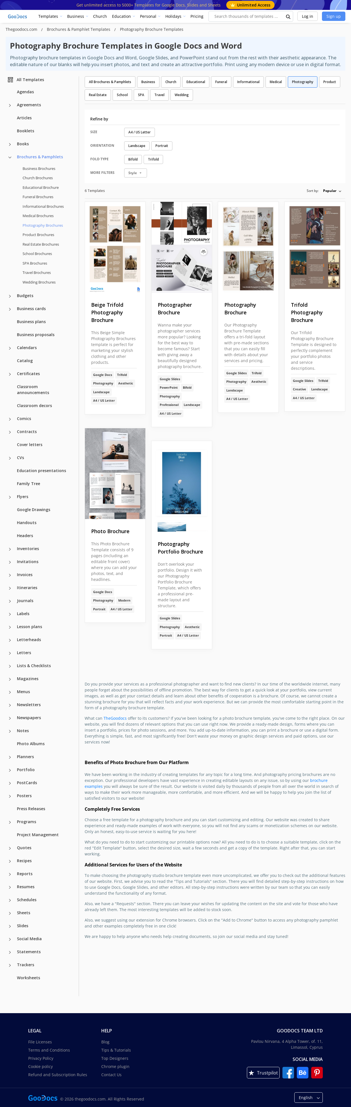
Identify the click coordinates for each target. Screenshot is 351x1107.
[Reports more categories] (10, 874)
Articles (24, 117)
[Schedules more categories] (10, 900)
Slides (22, 925)
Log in (307, 16)
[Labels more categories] (10, 614)
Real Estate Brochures (41, 244)
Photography (302, 81)
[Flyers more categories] (10, 497)
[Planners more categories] (10, 757)
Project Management (38, 834)
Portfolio (26, 769)
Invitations (27, 561)
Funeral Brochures (38, 196)
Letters (24, 652)
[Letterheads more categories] (10, 640)
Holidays (173, 16)
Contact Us (111, 1074)
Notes (23, 730)
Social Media (29, 938)
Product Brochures (38, 234)
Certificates (28, 373)
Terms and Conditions (49, 1050)
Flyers (22, 496)
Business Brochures (39, 168)
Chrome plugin (115, 1066)
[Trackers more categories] (10, 965)
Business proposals (35, 334)
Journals (25, 600)
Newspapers (29, 717)
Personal (148, 16)
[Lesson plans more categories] (10, 627)
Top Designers (114, 1058)
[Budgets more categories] (10, 296)
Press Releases (31, 808)
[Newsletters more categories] (10, 705)
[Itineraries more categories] (10, 588)
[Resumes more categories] (10, 887)
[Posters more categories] (10, 796)
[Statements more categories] (10, 952)
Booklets (25, 130)
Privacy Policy (40, 1058)
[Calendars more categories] (10, 348)
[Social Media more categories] (10, 939)
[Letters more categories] (10, 653)
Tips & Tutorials (116, 1050)
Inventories (28, 548)
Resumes (25, 886)
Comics (24, 418)
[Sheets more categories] (10, 913)
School (122, 94)
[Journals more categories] (10, 601)
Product (329, 81)
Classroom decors (34, 405)
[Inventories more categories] (10, 549)
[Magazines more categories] (10, 679)
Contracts (27, 431)
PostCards (27, 782)
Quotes (24, 847)
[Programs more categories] (10, 822)
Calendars (27, 347)
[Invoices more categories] (10, 575)
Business (75, 16)
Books (23, 143)
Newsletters (29, 704)
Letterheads (29, 639)
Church (100, 16)
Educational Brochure (41, 187)
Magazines (27, 678)
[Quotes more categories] (10, 848)
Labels (23, 613)
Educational (196, 81)
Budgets (25, 295)
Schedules (26, 899)
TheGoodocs (115, 718)
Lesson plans (29, 626)
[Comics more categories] (10, 419)
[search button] (288, 16)
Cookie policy (40, 1066)
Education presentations (41, 470)
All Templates (25, 79)
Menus (23, 691)
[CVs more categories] (10, 458)
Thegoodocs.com (22, 29)
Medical (276, 81)
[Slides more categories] (10, 926)
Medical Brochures (38, 215)
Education (121, 16)
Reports (24, 873)
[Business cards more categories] (10, 309)
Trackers (25, 964)
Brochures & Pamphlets (40, 156)
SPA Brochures (35, 263)
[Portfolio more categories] (10, 770)
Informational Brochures (43, 206)
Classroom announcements (33, 389)
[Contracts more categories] (10, 432)
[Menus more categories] (10, 692)
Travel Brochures (37, 272)
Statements (29, 951)
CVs (20, 457)
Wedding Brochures (39, 282)
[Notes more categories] (10, 731)
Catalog (25, 360)
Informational (248, 81)
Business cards (31, 308)
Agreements (29, 104)
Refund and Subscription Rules (57, 1074)
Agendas (25, 91)
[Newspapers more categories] (10, 718)
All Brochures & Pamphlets (110, 81)
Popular (329, 190)
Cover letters (29, 444)
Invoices (24, 574)
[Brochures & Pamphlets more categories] (10, 157)
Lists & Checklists (34, 665)
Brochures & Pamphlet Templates (79, 29)
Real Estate (98, 94)
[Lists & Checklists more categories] (10, 666)
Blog (105, 1042)
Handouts (26, 522)
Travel (159, 94)
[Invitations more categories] (10, 562)
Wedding (182, 94)
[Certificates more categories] (10, 374)
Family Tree (28, 483)
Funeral (221, 81)
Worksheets (28, 977)
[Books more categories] (10, 144)
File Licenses (40, 1042)
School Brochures (37, 253)
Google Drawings (33, 509)
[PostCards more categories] (10, 783)
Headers (25, 535)
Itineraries (27, 587)
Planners (25, 756)
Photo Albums (31, 743)
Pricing (196, 16)
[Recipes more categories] (10, 861)
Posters (24, 795)
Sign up (333, 16)
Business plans (31, 321)
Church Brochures (38, 177)
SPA (141, 94)
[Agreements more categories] (10, 105)
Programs (26, 821)
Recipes (24, 860)
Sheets (23, 912)
